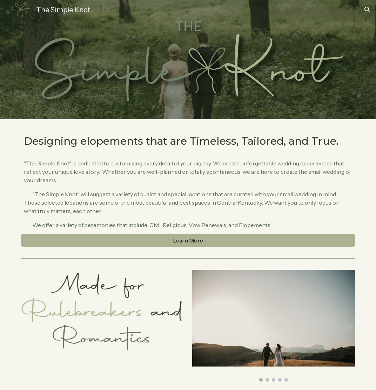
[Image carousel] (273, 326)
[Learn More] (188, 240)
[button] (367, 9)
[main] (188, 141)
